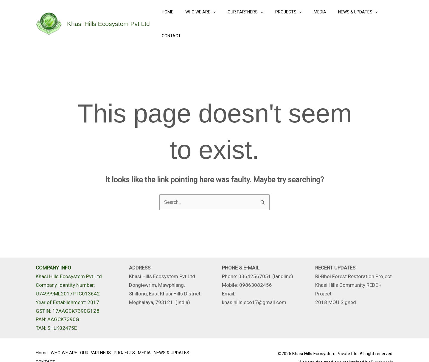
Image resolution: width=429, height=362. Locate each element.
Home (169, 16)
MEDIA (307, 16)
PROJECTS (279, 16)
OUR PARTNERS (240, 16)
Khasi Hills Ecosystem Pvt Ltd (108, 16)
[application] (211, 16)
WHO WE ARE (198, 16)
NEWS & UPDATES (342, 16)
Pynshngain (382, 347)
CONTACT (379, 16)
